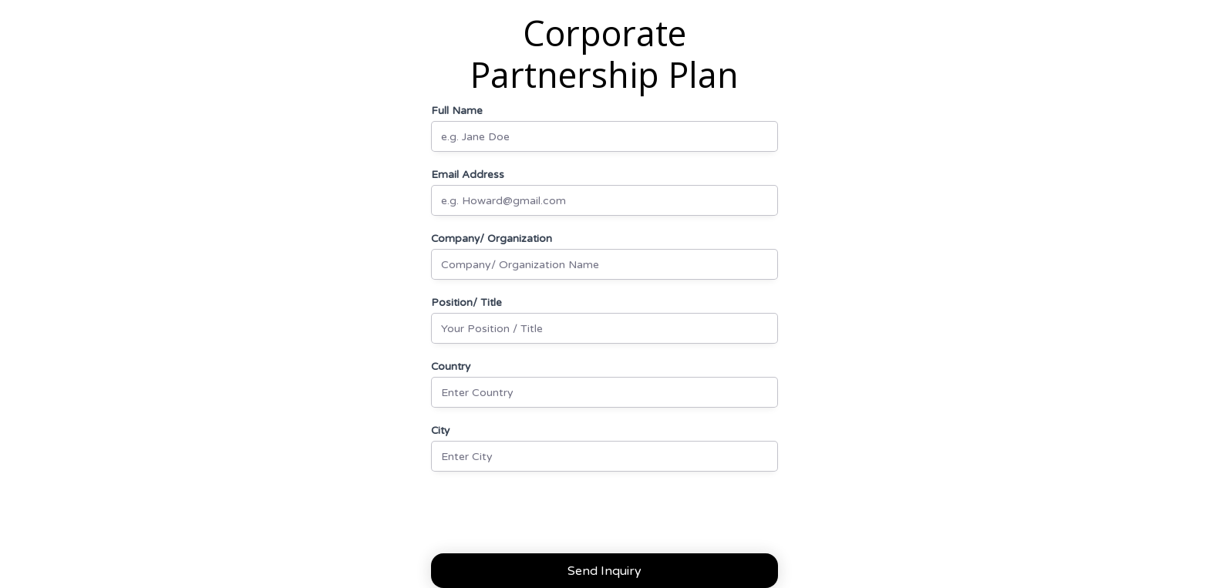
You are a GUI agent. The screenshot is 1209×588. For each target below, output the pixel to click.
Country (450, 367)
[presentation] (548, 517)
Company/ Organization (491, 239)
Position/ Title (466, 303)
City (440, 431)
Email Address (467, 175)
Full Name (457, 111)
